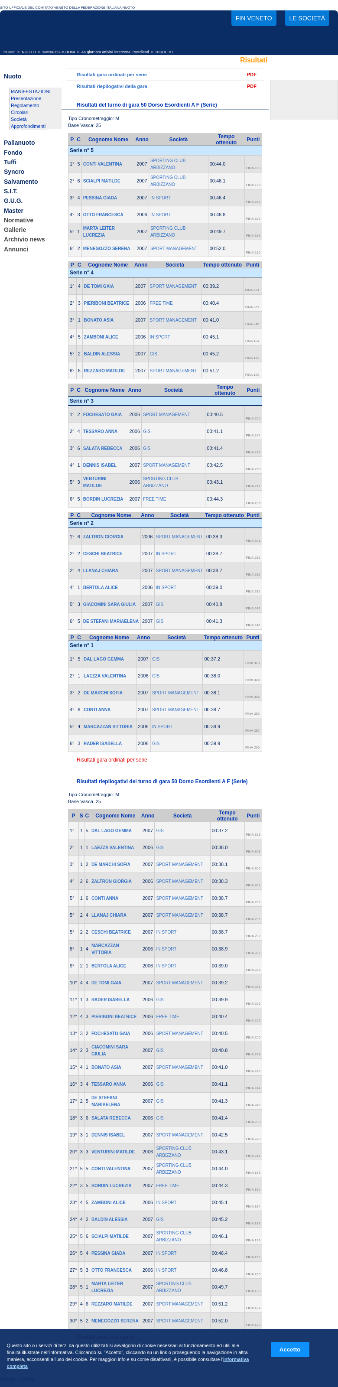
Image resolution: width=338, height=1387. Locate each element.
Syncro (14, 172)
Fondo (13, 152)
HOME (9, 52)
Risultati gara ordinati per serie (112, 74)
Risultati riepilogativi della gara (112, 86)
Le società (307, 18)
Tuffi (10, 162)
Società (19, 119)
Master (13, 210)
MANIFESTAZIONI (58, 52)
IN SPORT (160, 197)
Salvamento (21, 181)
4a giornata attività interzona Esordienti (115, 52)
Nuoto (12, 76)
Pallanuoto (19, 143)
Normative (18, 220)
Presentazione (26, 98)
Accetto (290, 1349)
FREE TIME (161, 303)
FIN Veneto (254, 18)
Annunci (16, 249)
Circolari (19, 112)
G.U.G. (13, 201)
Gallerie (15, 229)
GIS (153, 354)
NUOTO (29, 52)
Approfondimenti (28, 126)
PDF (252, 74)
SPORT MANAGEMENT (174, 248)
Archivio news (24, 239)
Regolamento (25, 105)
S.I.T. (11, 191)
